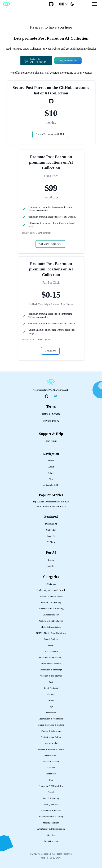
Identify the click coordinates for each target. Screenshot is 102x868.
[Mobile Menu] (94, 4)
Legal (51, 706)
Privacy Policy (51, 420)
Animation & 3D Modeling (51, 786)
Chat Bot (51, 767)
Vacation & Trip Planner (51, 676)
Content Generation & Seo (51, 621)
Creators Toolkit (51, 743)
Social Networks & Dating (51, 816)
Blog (51, 479)
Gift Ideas (51, 835)
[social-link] (51, 4)
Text (51, 682)
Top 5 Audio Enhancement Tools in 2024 (51, 502)
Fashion (51, 700)
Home (51, 460)
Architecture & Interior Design (51, 829)
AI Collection (44, 854)
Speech (51, 792)
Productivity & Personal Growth (51, 590)
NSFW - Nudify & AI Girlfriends (51, 633)
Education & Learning (51, 602)
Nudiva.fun (51, 530)
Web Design (51, 584)
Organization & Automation (51, 719)
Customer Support (51, 615)
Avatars (51, 645)
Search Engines (51, 639)
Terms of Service (51, 413)
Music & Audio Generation (51, 657)
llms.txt (51, 560)
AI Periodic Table (51, 485)
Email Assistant (51, 688)
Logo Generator (51, 841)
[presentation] (72, 4)
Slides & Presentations (51, 627)
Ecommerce (51, 774)
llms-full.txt (51, 566)
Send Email (51, 440)
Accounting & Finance (51, 810)
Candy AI (51, 536)
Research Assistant (51, 761)
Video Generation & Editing (51, 608)
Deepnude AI (51, 524)
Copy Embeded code (68, 60)
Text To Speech (51, 651)
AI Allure (51, 542)
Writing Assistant (51, 804)
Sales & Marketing (51, 798)
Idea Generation (51, 755)
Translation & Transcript (51, 670)
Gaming (51, 694)
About (51, 467)
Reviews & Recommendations (51, 749)
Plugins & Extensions (51, 731)
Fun (51, 780)
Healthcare (51, 712)
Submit (51, 473)
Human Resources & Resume (51, 725)
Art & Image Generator (51, 663)
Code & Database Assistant (51, 596)
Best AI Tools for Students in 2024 (51, 506)
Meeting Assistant (51, 823)
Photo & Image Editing (51, 737)
